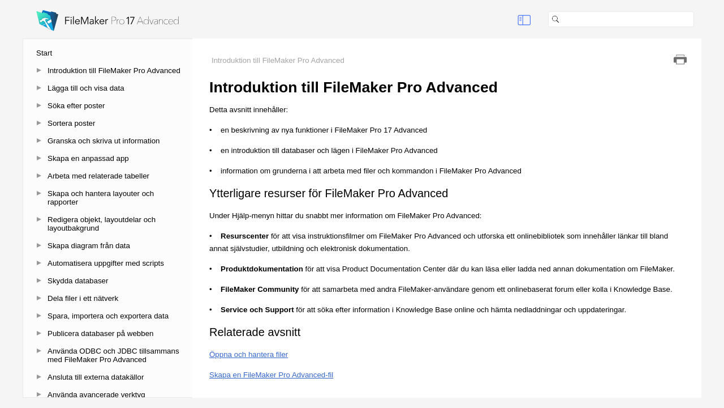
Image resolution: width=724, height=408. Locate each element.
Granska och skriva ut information (104, 141)
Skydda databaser (78, 281)
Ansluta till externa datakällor (96, 377)
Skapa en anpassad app (88, 158)
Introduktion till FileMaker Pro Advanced (114, 70)
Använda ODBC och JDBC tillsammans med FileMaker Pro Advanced (113, 355)
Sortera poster (71, 123)
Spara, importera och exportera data (108, 316)
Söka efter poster (76, 105)
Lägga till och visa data (86, 88)
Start (44, 53)
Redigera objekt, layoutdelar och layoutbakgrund (102, 223)
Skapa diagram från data (89, 245)
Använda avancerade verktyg (96, 394)
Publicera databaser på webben (100, 333)
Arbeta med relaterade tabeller (98, 176)
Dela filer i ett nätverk (83, 298)
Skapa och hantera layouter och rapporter (101, 197)
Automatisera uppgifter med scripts (106, 263)
